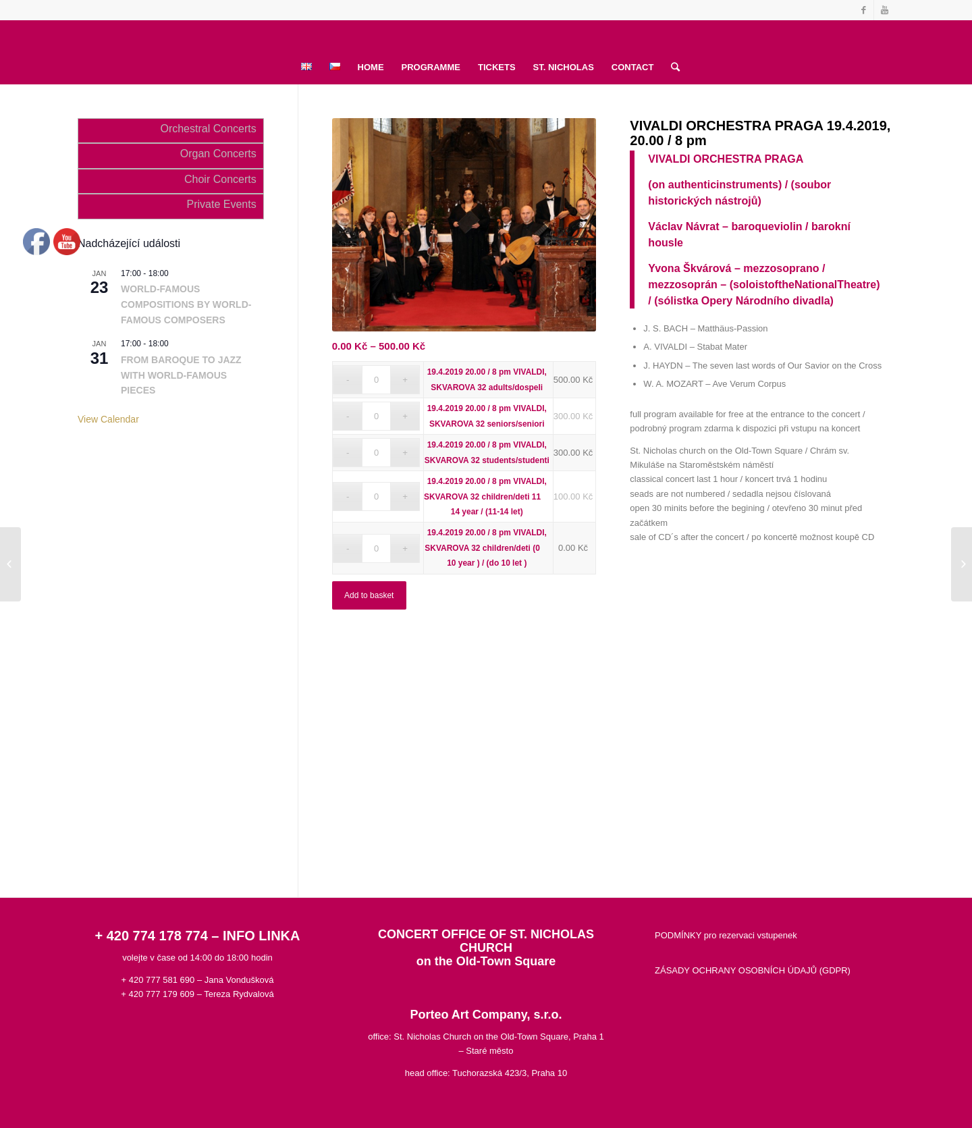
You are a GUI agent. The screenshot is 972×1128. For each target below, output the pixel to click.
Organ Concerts (218, 153)
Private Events (221, 204)
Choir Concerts (220, 179)
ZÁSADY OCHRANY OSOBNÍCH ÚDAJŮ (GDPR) (752, 970)
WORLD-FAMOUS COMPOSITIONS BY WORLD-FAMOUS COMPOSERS (186, 304)
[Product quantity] (376, 379)
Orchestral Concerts (208, 128)
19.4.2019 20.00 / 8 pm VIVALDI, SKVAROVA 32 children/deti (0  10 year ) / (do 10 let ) (487, 548)
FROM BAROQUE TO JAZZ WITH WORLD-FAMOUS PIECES (181, 375)
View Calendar (108, 419)
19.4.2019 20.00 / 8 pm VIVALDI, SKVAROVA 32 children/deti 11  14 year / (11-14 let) (486, 496)
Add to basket (369, 595)
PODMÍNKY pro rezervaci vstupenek (726, 935)
